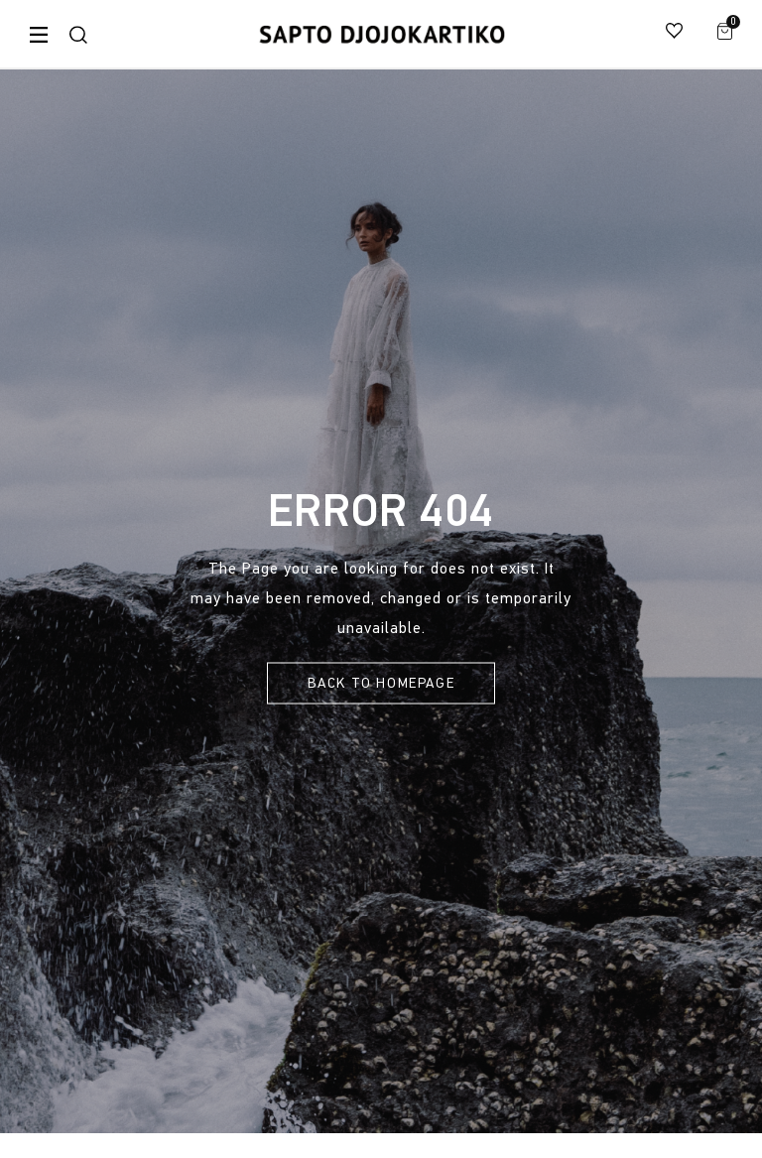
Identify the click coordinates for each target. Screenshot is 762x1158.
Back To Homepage (381, 683)
